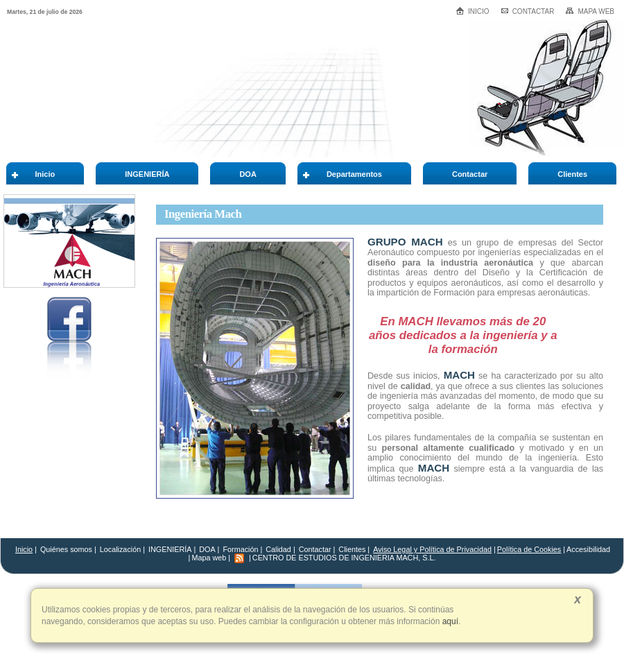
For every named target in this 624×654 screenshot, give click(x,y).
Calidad (278, 549)
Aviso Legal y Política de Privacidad (432, 549)
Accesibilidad (588, 549)
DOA (207, 549)
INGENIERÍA (169, 549)
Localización (120, 549)
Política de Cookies (529, 549)
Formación (240, 549)
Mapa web (589, 11)
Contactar (528, 11)
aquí (449, 621)
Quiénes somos (66, 549)
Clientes (352, 549)
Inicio (472, 10)
